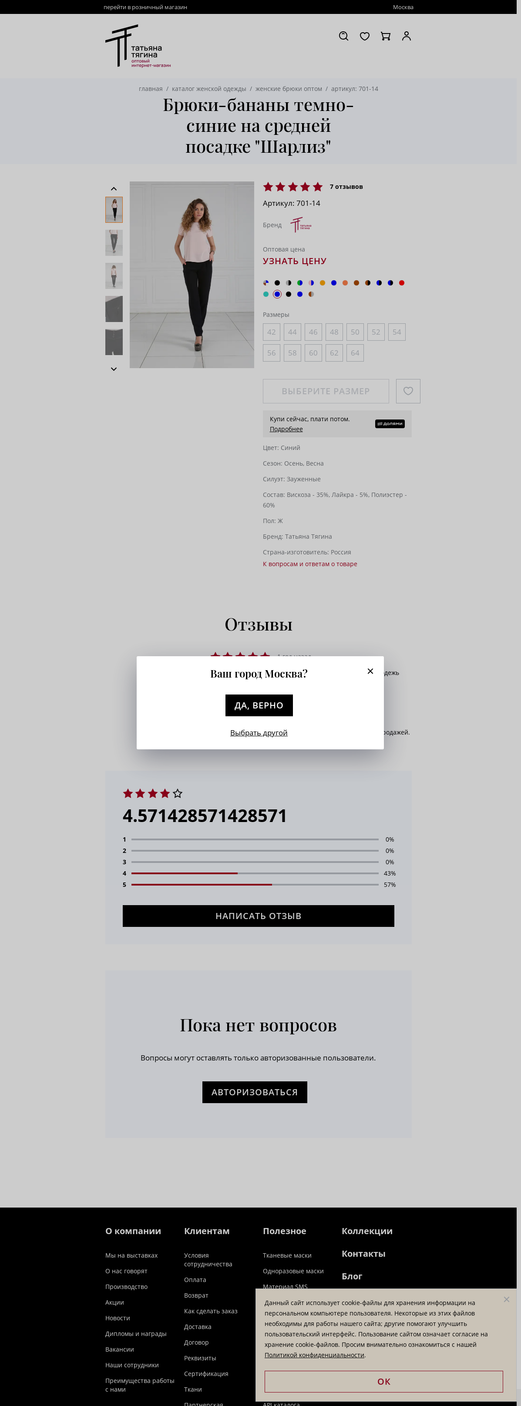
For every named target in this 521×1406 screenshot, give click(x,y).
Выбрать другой (259, 733)
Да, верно (259, 705)
